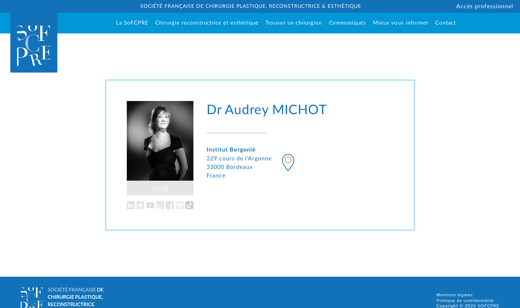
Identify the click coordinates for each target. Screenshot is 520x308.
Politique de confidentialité (465, 300)
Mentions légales (454, 295)
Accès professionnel (484, 6)
